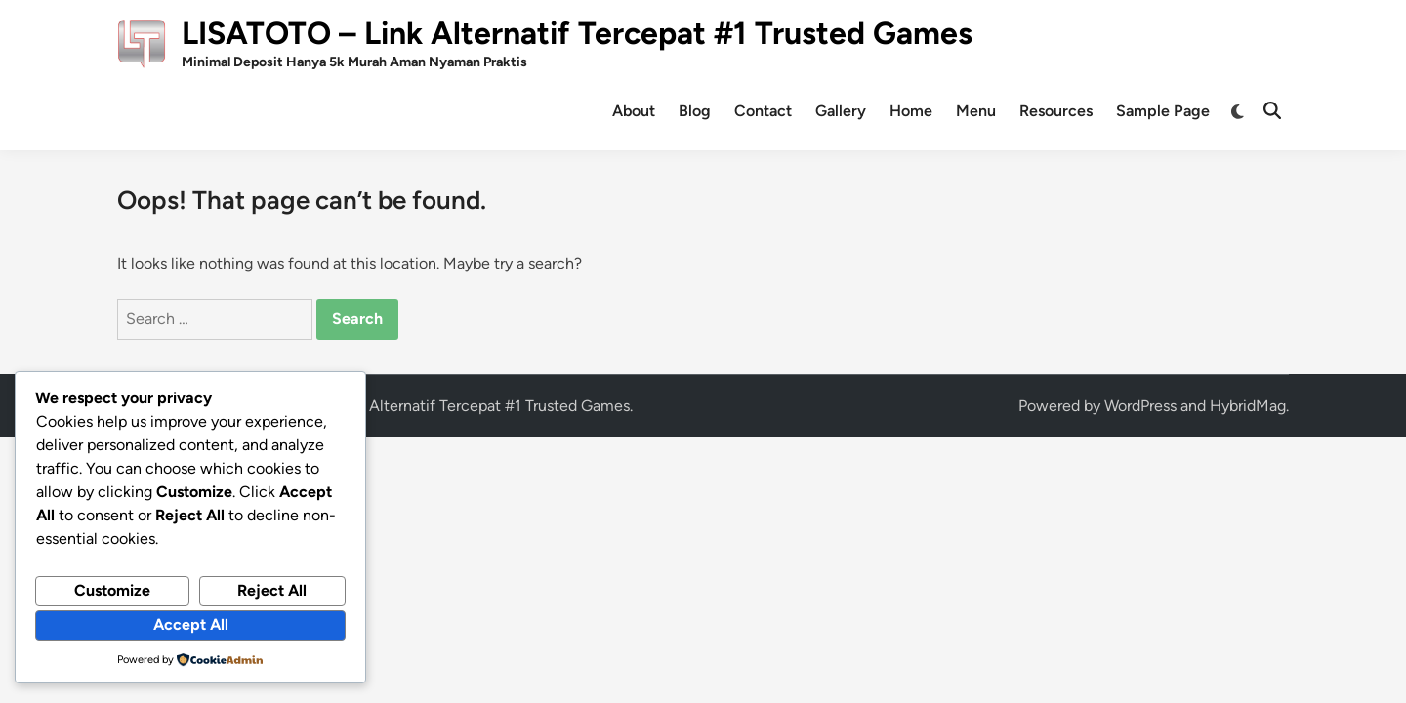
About (633, 111)
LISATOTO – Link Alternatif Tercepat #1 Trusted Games (577, 33)
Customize (112, 590)
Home (910, 111)
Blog (695, 111)
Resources (1056, 111)
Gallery (840, 111)
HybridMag (1248, 405)
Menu (976, 111)
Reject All (272, 590)
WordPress (1140, 405)
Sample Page (1163, 111)
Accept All (190, 624)
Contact (763, 111)
